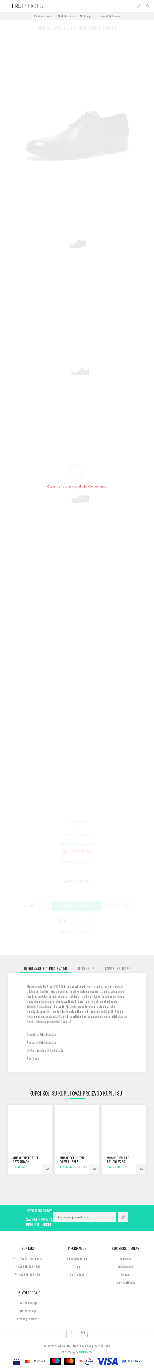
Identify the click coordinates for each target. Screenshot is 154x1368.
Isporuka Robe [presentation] (117, 968)
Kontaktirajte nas (76, 1258)
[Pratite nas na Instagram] (83, 1332)
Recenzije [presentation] (86, 968)
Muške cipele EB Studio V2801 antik (118, 1161)
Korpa (140, 4)
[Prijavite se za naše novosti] (84, 1217)
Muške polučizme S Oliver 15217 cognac (73, 1161)
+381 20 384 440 (29, 1274)
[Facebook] (71, 1332)
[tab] (45, 968)
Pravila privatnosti (28, 1319)
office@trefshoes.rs (29, 1258)
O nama (77, 1266)
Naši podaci (77, 1274)
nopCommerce (84, 1352)
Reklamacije (125, 1266)
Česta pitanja (28, 1311)
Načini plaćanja (28, 1303)
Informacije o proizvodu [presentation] (45, 968)
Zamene (125, 1274)
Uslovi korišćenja (125, 1282)
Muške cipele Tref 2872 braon (25, 1159)
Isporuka (125, 1258)
